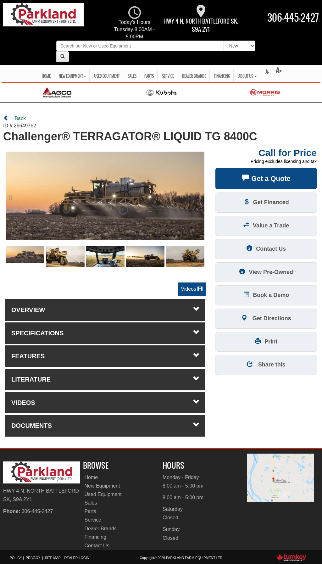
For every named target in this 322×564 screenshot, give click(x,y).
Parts (149, 76)
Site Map (53, 558)
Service (168, 76)
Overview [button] (105, 309)
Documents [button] (105, 425)
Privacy (33, 558)
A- (266, 71)
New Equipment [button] (72, 76)
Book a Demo (266, 294)
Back (14, 118)
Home (46, 76)
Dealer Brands (194, 76)
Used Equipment (106, 76)
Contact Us (266, 248)
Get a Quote (266, 178)
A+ (279, 70)
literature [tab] (105, 379)
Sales (132, 76)
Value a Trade (266, 225)
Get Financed (266, 201)
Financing (222, 76)
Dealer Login (76, 558)
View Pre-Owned (266, 271)
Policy (16, 558)
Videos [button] (192, 289)
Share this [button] (266, 364)
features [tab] (105, 356)
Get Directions (266, 317)
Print (266, 341)
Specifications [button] (105, 333)
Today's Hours (134, 23)
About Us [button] (247, 76)
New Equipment (102, 486)
